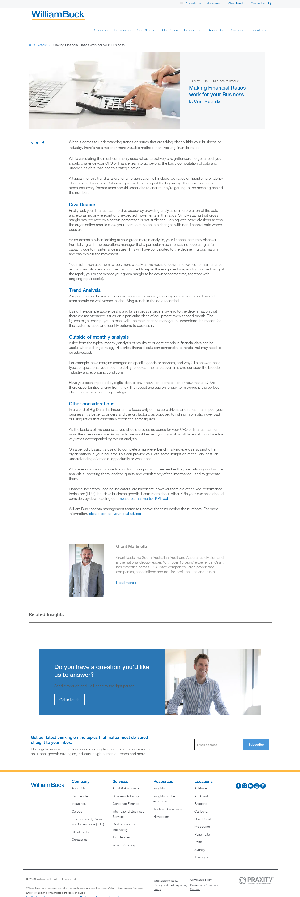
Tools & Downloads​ (167, 795)
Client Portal (235, 3)
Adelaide (200, 774)
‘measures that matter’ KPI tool (143, 484)
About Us (78, 774)
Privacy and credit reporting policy (170, 873)
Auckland (201, 782)
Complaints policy (201, 865)
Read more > (126, 568)
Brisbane (200, 789)
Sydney (199, 835)
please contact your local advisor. (115, 499)
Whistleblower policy (166, 866)
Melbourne (202, 812)
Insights (159, 774)
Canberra (200, 797)
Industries (79, 789)
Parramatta (202, 820)
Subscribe (256, 730)
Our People (80, 782)
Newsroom (213, 3)
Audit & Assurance (126, 774)
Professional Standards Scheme (204, 873)
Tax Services (122, 823)
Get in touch (69, 685)
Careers (77, 797)
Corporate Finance (126, 789)
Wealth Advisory (124, 831)
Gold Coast (202, 805)
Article (42, 31)
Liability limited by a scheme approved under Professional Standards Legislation (74, 883)
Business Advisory (126, 782)
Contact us (258, 3)
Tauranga (201, 843)
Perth (198, 828)
